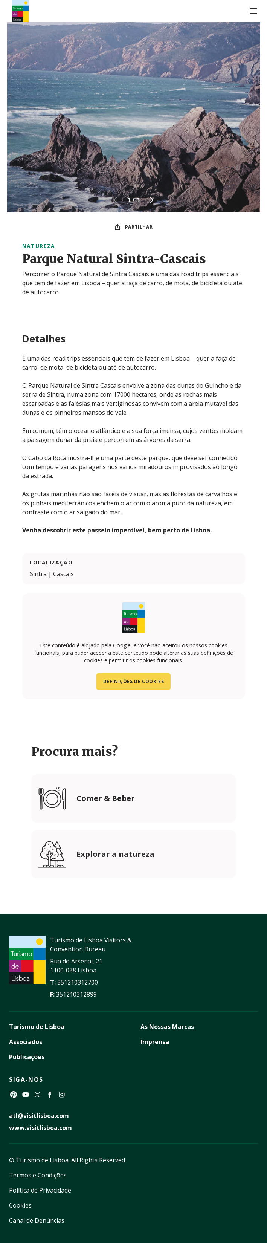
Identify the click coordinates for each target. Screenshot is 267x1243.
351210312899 (76, 994)
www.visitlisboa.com (40, 1128)
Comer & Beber (105, 798)
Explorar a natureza (115, 854)
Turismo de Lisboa (36, 1027)
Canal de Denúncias (36, 1220)
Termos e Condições (38, 1175)
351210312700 (77, 982)
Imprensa (154, 1042)
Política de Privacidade (40, 1190)
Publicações (26, 1057)
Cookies (20, 1205)
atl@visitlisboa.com (39, 1116)
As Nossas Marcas (167, 1027)
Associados (25, 1042)
